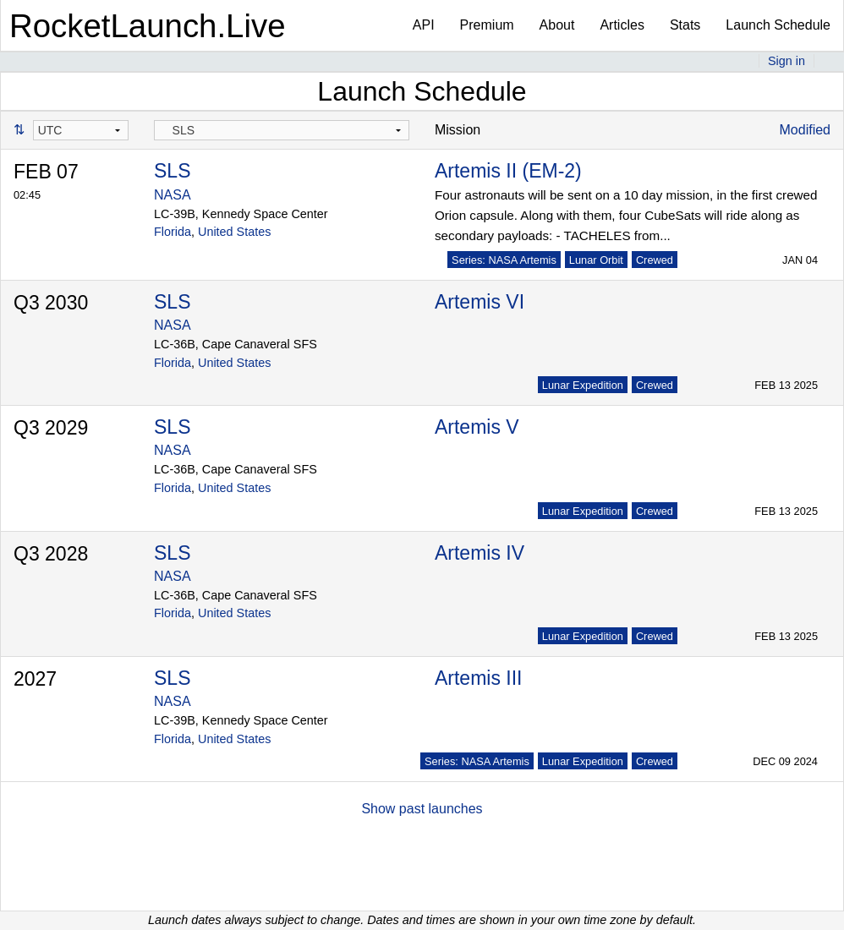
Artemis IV (479, 553)
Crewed (654, 260)
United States (234, 231)
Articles (622, 25)
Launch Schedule (778, 25)
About (557, 25)
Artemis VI (479, 302)
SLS (172, 171)
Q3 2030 (51, 303)
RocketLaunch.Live (147, 26)
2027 (35, 679)
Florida (172, 231)
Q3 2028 (51, 554)
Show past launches (421, 808)
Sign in (786, 61)
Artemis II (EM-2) (508, 171)
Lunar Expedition (582, 385)
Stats (685, 25)
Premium (487, 25)
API (424, 25)
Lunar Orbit (596, 260)
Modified (805, 130)
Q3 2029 (51, 428)
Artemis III (479, 678)
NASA (172, 195)
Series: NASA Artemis (504, 260)
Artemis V (477, 427)
